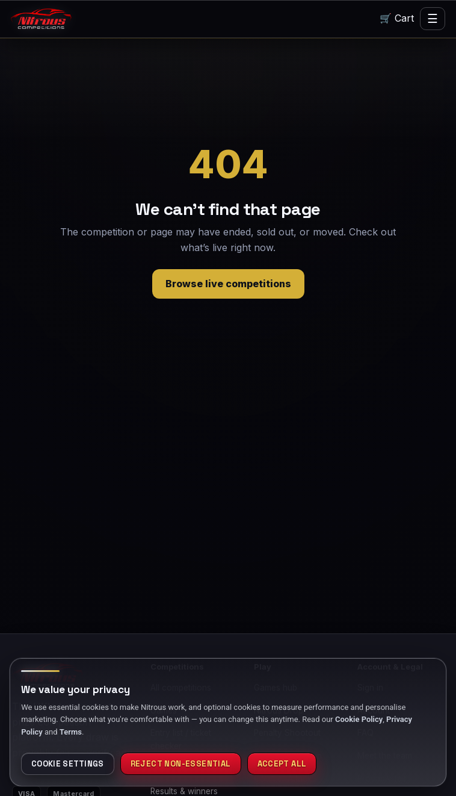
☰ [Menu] (432, 18)
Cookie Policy (359, 720)
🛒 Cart (397, 18)
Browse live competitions (228, 284)
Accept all (286, 764)
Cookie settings (68, 764)
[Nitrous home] (41, 18)
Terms (71, 733)
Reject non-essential (184, 764)
